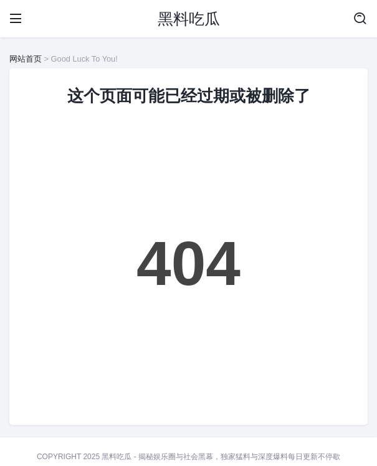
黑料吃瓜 (189, 18)
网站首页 (25, 58)
